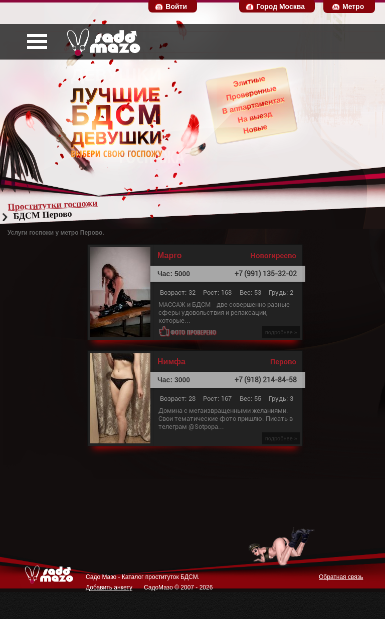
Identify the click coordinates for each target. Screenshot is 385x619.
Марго (169, 256)
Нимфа (171, 362)
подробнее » (281, 332)
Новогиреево (273, 256)
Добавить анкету (109, 587)
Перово (283, 362)
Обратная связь (341, 576)
